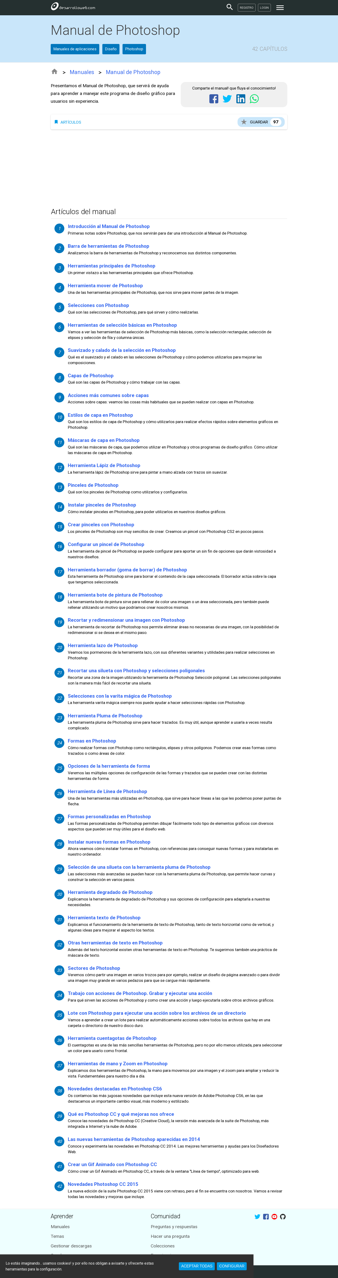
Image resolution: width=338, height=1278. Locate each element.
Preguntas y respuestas (174, 1226)
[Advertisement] (169, 167)
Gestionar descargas (71, 1246)
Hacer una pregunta (170, 1236)
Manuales (82, 72)
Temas (57, 1236)
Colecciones (163, 1246)
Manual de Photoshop (133, 72)
